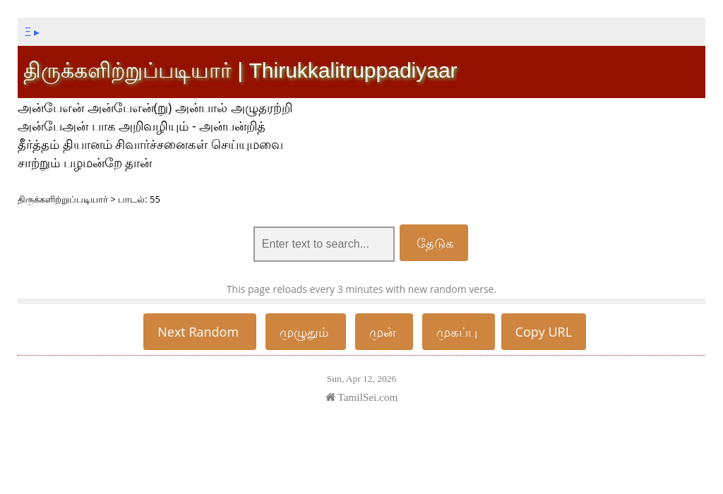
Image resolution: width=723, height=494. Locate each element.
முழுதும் (306, 331)
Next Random (199, 331)
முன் (384, 331)
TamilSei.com (361, 397)
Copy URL (544, 331)
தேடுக (434, 242)
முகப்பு (458, 331)
